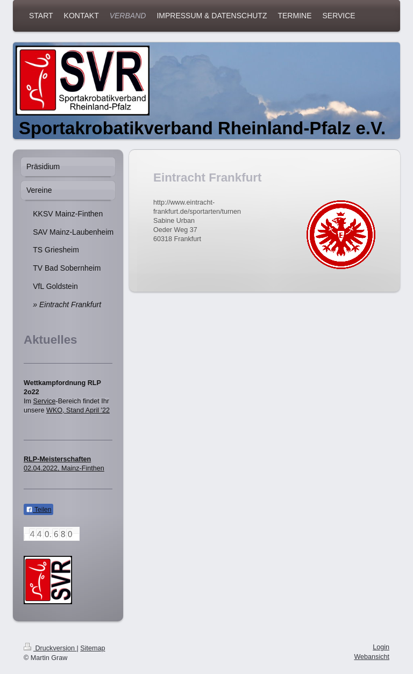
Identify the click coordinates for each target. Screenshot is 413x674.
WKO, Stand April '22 (78, 410)
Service (44, 401)
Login (381, 647)
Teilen (38, 509)
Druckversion (50, 648)
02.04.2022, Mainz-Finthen (64, 468)
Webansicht (371, 657)
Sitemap (92, 648)
